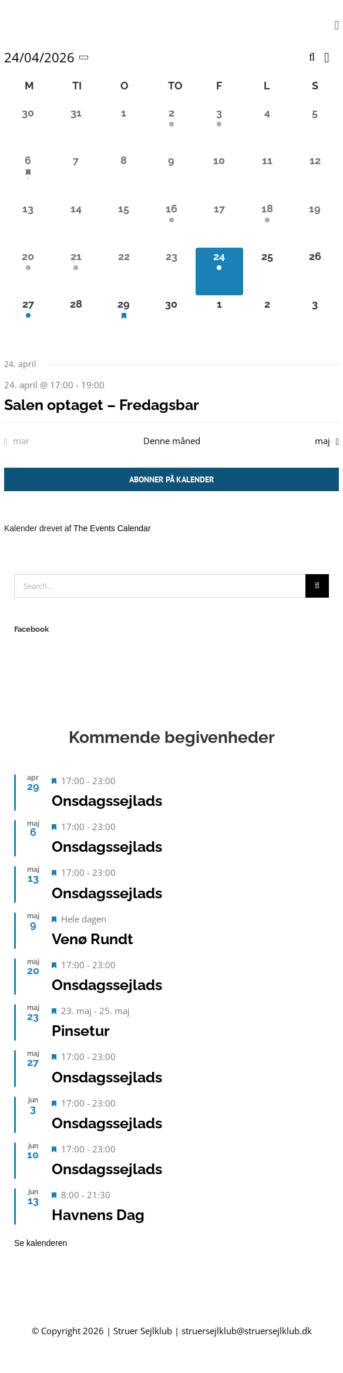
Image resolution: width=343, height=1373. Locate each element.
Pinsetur (81, 1030)
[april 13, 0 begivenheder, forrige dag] (28, 224)
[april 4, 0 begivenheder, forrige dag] (267, 128)
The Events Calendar (112, 528)
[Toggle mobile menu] (336, 25)
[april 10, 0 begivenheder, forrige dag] (219, 175)
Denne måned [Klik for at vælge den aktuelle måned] (171, 441)
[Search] (317, 586)
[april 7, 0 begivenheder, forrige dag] (75, 175)
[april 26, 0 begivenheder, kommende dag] (315, 271)
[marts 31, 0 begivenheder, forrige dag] (75, 128)
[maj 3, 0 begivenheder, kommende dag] (315, 319)
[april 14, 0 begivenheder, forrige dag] (75, 224)
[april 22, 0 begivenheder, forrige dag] (123, 271)
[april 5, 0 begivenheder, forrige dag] (315, 128)
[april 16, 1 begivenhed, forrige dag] (171, 224)
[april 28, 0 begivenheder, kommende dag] (75, 319)
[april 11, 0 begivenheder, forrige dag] (267, 175)
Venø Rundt (92, 939)
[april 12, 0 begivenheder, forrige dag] (315, 175)
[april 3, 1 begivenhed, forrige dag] (219, 128)
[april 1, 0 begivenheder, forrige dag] (123, 128)
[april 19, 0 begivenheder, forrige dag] (315, 224)
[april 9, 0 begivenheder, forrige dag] (171, 175)
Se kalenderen (40, 1243)
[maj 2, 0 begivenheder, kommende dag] (267, 319)
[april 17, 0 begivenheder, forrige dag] (219, 224)
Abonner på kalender (171, 479)
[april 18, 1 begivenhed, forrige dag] (267, 224)
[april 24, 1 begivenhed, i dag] (219, 271)
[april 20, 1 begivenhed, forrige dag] (28, 271)
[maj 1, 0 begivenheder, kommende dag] (219, 319)
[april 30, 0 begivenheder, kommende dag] (171, 319)
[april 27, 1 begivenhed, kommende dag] (28, 319)
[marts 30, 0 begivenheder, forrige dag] (28, 128)
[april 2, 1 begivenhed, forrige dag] (171, 128)
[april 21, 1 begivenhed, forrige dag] (75, 271)
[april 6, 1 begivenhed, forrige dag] (28, 175)
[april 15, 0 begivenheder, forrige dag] (123, 224)
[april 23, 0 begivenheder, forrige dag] (171, 271)
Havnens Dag (98, 1215)
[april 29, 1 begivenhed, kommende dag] (123, 319)
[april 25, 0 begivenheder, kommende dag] (267, 271)
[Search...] (159, 586)
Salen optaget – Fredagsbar (101, 405)
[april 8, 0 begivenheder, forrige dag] (123, 175)
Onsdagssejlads (107, 800)
